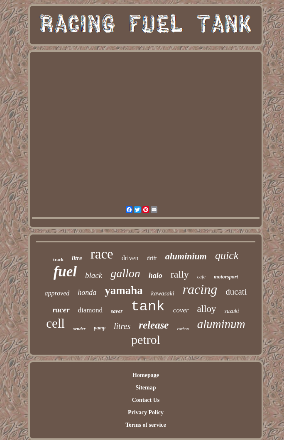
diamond (90, 310)
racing (200, 289)
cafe (201, 277)
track (58, 259)
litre (77, 258)
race (102, 254)
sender (79, 328)
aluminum (221, 324)
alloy (206, 309)
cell (55, 323)
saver (116, 311)
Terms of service (145, 425)
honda (87, 292)
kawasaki (162, 293)
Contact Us (146, 400)
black (93, 275)
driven (130, 257)
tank (148, 306)
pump (99, 328)
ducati (236, 292)
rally (180, 274)
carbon (183, 328)
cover (181, 310)
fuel (65, 272)
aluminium (186, 256)
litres (122, 326)
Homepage (145, 375)
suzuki (232, 311)
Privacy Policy (146, 412)
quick (226, 255)
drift (152, 258)
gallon (125, 273)
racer (60, 309)
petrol (145, 339)
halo (155, 275)
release (154, 325)
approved (56, 293)
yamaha (124, 290)
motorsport (226, 276)
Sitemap (145, 387)
